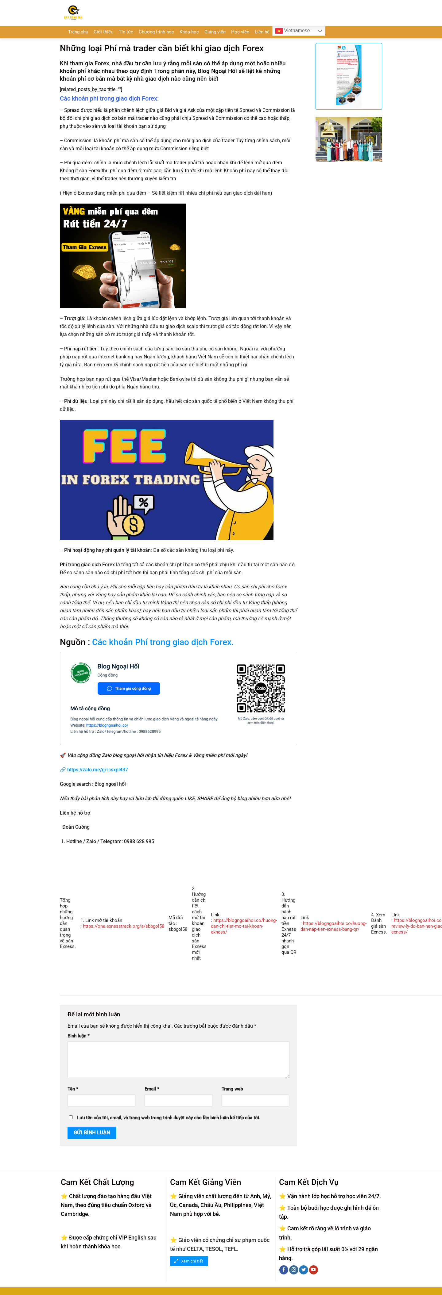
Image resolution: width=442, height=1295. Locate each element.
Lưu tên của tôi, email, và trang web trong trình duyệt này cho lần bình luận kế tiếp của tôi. (168, 1118)
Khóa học (189, 32)
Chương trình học (156, 32)
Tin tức (126, 32)
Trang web (232, 1089)
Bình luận (79, 1036)
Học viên (240, 32)
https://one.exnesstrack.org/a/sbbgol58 (123, 926)
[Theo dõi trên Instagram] (293, 1269)
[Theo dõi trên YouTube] (313, 1269)
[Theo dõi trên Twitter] (303, 1269)
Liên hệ (262, 32)
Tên (73, 1089)
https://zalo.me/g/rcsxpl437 (97, 770)
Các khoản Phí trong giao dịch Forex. (163, 642)
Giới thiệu (103, 32)
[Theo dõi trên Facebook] (283, 1269)
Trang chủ (78, 32)
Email (152, 1089)
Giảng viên (215, 32)
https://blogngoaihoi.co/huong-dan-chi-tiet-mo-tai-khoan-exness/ (244, 926)
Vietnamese (292, 31)
